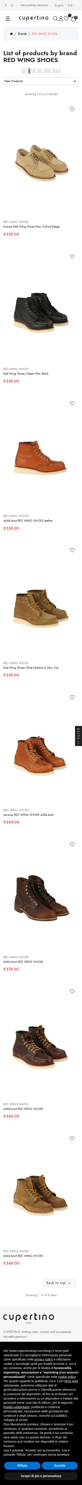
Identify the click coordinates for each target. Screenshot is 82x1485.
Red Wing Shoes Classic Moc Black (26, 373)
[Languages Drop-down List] (61, 5)
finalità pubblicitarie (16, 1407)
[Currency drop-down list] (72, 5)
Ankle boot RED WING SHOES (23, 962)
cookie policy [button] (66, 1377)
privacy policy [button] (44, 1359)
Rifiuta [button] (22, 1465)
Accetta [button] (59, 1465)
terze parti (71, 1381)
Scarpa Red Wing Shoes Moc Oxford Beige (31, 226)
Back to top (59, 1283)
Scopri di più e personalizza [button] (41, 1476)
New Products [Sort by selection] (41, 81)
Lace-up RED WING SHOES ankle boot (28, 814)
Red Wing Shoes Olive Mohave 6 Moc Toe (30, 667)
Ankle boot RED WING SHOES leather (28, 520)
